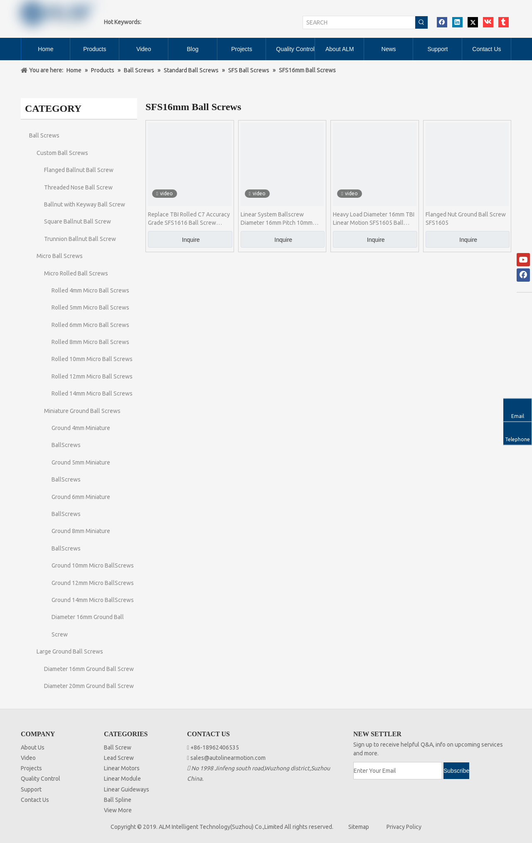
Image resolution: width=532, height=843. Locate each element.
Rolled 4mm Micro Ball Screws (90, 290)
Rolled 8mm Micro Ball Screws (90, 342)
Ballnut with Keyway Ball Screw (84, 204)
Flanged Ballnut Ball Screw (78, 170)
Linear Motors (122, 768)
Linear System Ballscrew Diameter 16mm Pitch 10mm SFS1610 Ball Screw (277, 219)
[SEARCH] (359, 22)
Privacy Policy (404, 826)
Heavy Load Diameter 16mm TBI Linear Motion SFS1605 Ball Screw (373, 219)
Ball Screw (117, 747)
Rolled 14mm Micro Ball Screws (92, 393)
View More (118, 810)
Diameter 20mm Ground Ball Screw (89, 686)
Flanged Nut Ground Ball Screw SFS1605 (466, 218)
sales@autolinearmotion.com (228, 758)
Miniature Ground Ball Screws (82, 411)
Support (31, 789)
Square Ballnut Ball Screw (77, 221)
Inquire (191, 239)
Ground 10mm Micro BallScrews (93, 565)
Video (28, 758)
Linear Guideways (126, 789)
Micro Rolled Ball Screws (76, 273)
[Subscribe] (456, 770)
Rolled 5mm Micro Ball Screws (90, 307)
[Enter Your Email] (397, 770)
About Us (32, 747)
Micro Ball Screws (60, 256)
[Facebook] (523, 275)
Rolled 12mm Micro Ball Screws (92, 376)
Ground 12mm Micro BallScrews (93, 583)
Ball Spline (117, 799)
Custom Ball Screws (62, 153)
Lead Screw (119, 758)
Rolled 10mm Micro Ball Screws (92, 359)
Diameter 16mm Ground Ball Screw (89, 669)
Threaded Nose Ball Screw (78, 187)
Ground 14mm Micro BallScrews (93, 600)
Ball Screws (44, 135)
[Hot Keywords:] (421, 22)
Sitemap (358, 826)
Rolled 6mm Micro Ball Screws (90, 325)
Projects (31, 768)
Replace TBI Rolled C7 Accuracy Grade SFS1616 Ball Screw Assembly (189, 219)
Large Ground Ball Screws (70, 651)
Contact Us (35, 799)
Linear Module (122, 778)
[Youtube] (523, 259)
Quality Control (40, 778)
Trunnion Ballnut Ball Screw (80, 239)
